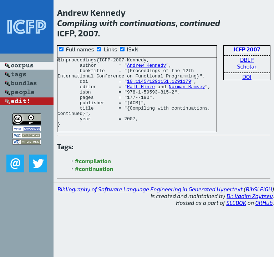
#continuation (94, 182)
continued (200, 22)
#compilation (93, 174)
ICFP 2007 (247, 49)
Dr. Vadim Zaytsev (250, 209)
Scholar (247, 66)
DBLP (247, 59)
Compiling (77, 22)
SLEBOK (236, 216)
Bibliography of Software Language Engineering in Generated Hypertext (150, 203)
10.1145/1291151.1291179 (159, 86)
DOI (247, 76)
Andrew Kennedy (146, 67)
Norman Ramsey (187, 93)
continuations (148, 22)
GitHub (264, 216)
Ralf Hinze (141, 93)
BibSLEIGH (259, 203)
